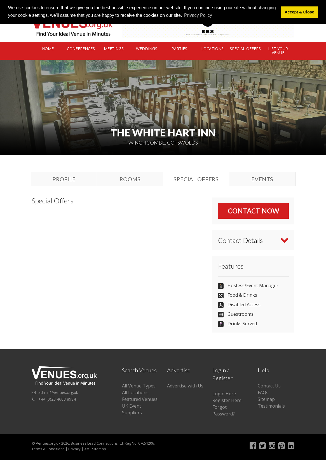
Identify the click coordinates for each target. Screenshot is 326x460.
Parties (179, 48)
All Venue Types (139, 386)
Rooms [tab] (129, 179)
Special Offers (245, 48)
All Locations (135, 392)
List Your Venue (278, 50)
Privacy (74, 448)
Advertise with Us (185, 386)
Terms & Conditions (48, 448)
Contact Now (253, 211)
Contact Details (240, 240)
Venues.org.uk (48, 443)
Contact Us (269, 386)
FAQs (263, 392)
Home (48, 48)
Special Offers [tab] (196, 179)
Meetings (114, 48)
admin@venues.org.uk (58, 392)
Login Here (224, 394)
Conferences (81, 48)
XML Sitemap (95, 448)
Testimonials (271, 406)
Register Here (226, 400)
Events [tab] (262, 179)
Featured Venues (140, 399)
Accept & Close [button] (299, 12)
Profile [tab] (64, 179)
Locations (212, 48)
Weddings (146, 48)
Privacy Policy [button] (198, 15)
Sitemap (266, 399)
